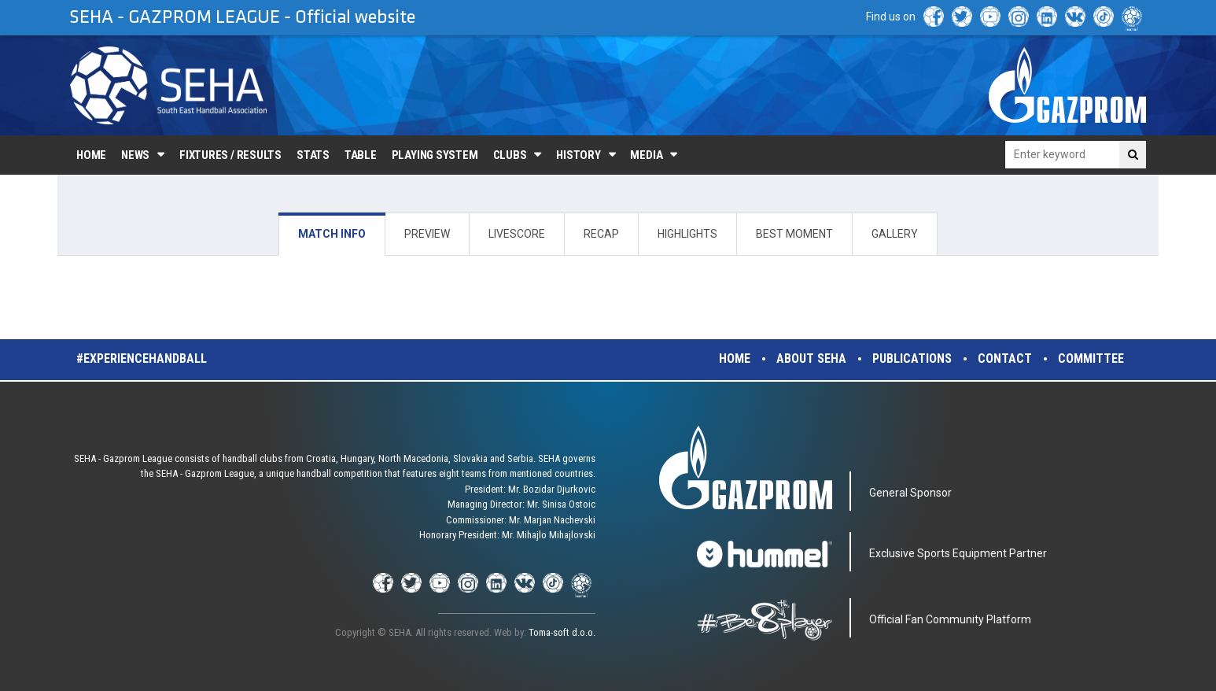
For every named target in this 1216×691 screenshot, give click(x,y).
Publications (912, 358)
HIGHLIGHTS (687, 233)
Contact (1005, 358)
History (578, 155)
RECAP (601, 233)
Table (361, 155)
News (135, 155)
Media (646, 155)
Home (91, 155)
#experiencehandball (141, 358)
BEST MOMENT (794, 233)
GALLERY (894, 233)
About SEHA (811, 358)
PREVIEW (427, 233)
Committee (1091, 358)
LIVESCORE (516, 233)
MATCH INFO (332, 233)
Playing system (435, 155)
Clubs (510, 155)
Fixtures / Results (230, 155)
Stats (313, 155)
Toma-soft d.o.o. (562, 632)
